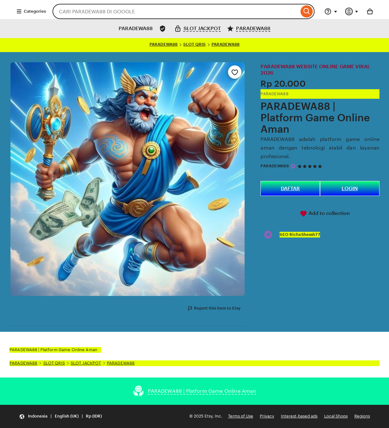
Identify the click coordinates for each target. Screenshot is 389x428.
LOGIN (350, 188)
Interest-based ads (299, 416)
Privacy (267, 416)
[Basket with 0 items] (370, 11)
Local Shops (336, 416)
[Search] (307, 11)
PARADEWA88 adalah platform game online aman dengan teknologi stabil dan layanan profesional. (319, 147)
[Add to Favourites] (234, 72)
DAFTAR (290, 188)
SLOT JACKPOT (86, 363)
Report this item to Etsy (213, 308)
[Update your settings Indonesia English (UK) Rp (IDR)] (60, 416)
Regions (362, 416)
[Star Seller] (293, 166)
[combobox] (175, 11)
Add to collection (325, 213)
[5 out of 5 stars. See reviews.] (311, 166)
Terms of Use (240, 416)
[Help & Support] (330, 11)
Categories (31, 11)
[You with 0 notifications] (351, 11)
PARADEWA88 (163, 44)
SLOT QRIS (194, 44)
